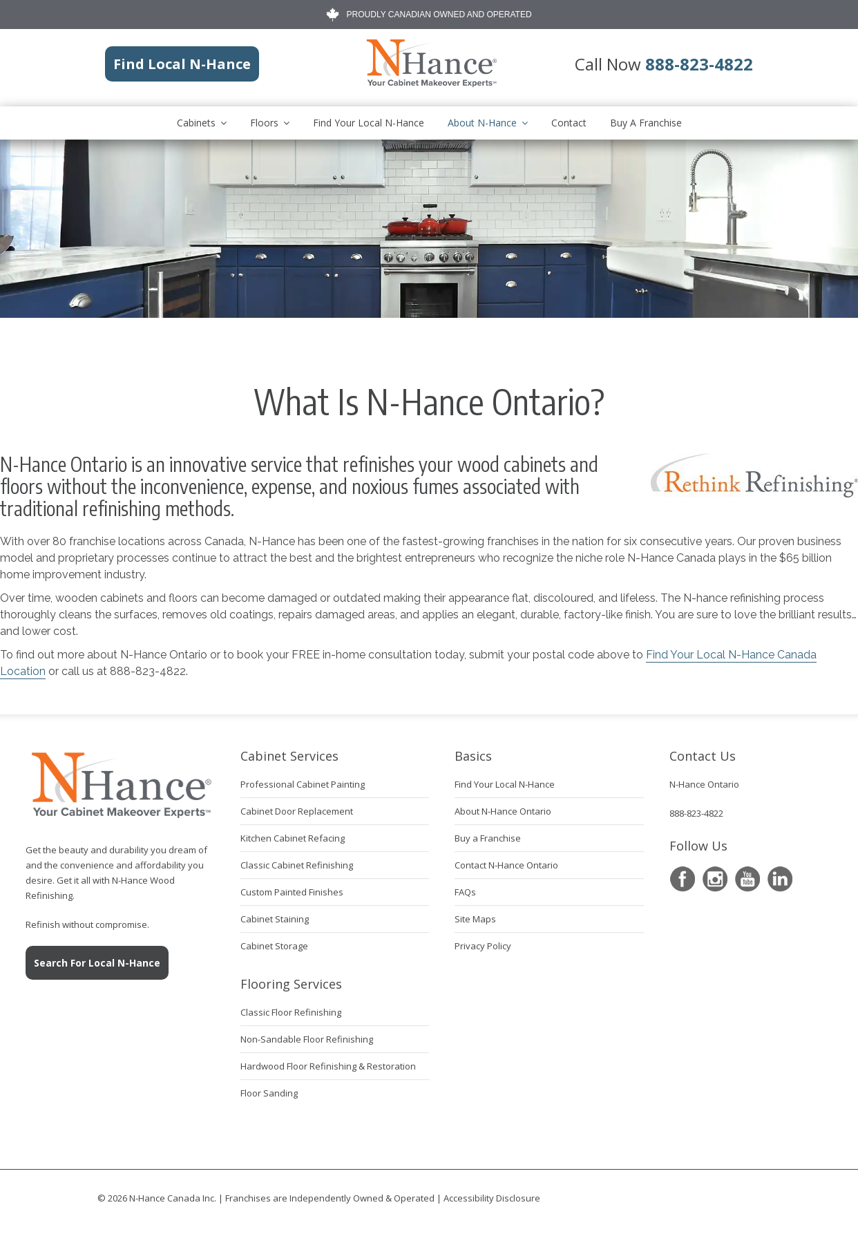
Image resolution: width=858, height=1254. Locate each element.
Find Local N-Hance (182, 64)
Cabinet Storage (274, 946)
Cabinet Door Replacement (296, 811)
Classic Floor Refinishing (290, 1012)
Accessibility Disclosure (492, 1198)
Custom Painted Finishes (291, 892)
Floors (264, 122)
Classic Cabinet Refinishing (296, 865)
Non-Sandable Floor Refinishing (306, 1039)
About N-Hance (482, 122)
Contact (569, 122)
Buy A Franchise (646, 122)
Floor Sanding (269, 1093)
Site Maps (475, 919)
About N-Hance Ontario (503, 811)
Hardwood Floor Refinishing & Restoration (328, 1066)
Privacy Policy (483, 946)
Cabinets (196, 122)
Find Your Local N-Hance (368, 122)
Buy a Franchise (488, 838)
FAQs (465, 892)
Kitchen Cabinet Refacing (292, 838)
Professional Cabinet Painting (302, 784)
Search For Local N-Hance (97, 962)
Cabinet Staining (274, 919)
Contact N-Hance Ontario (506, 865)
